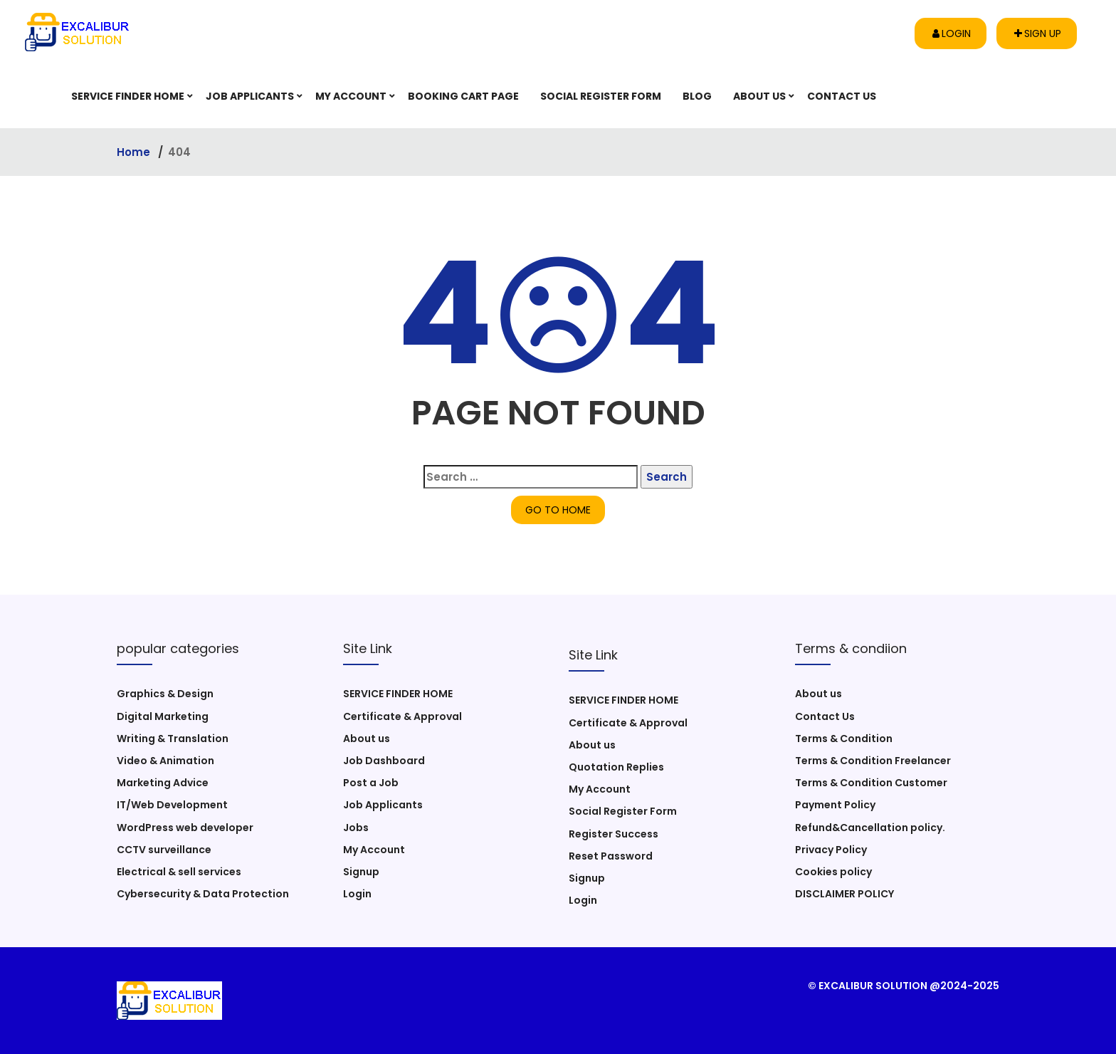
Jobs (356, 827)
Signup (361, 872)
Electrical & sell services (179, 872)
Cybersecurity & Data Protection (203, 894)
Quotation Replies (616, 767)
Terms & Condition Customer (871, 783)
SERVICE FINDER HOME (127, 96)
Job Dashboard (384, 760)
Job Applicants (250, 96)
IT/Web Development (172, 805)
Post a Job (371, 783)
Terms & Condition (844, 738)
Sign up (1037, 33)
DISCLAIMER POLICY (844, 894)
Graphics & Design (165, 694)
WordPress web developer (185, 827)
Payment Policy (835, 805)
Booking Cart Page (463, 96)
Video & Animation (165, 760)
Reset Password (611, 856)
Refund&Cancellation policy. (870, 827)
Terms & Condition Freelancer (873, 760)
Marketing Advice (163, 783)
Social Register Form (600, 96)
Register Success (613, 834)
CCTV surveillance (164, 849)
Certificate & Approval (402, 716)
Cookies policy (833, 872)
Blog (697, 96)
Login (951, 33)
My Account (350, 96)
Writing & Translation (172, 738)
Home (135, 152)
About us (759, 96)
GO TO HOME (558, 510)
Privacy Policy (831, 849)
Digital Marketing (163, 716)
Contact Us (841, 96)
